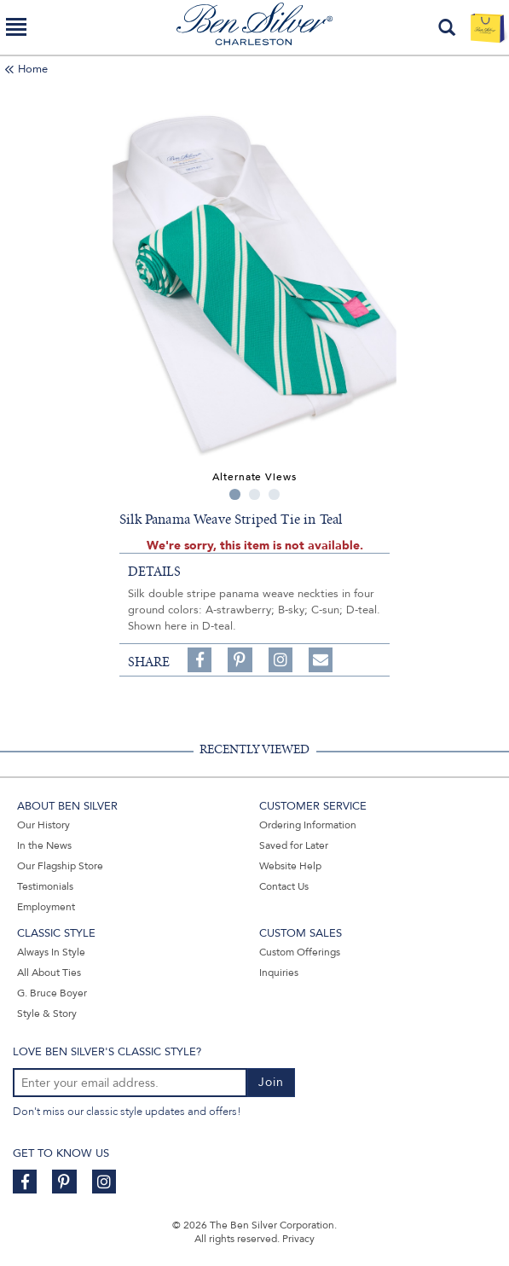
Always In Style (51, 952)
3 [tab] (274, 494)
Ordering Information (307, 825)
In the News (44, 845)
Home (33, 69)
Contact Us (284, 886)
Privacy (298, 1239)
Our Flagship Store (60, 866)
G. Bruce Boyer (52, 993)
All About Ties (49, 972)
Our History (43, 825)
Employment (46, 907)
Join (271, 1082)
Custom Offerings (299, 952)
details (154, 571)
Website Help (290, 866)
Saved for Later (293, 845)
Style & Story (47, 1013)
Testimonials (45, 886)
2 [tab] (254, 494)
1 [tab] (234, 494)
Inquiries (278, 972)
